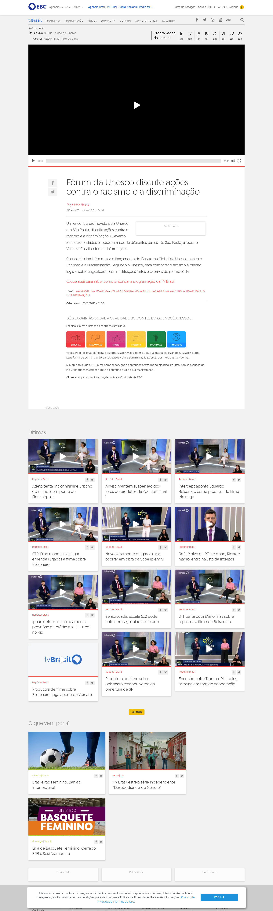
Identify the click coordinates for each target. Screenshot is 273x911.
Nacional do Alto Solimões (116, 860)
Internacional (150, 856)
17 (190, 34)
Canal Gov (222, 843)
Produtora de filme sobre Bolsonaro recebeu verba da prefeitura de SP (130, 684)
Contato (125, 21)
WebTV (170, 21)
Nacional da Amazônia (119, 854)
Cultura (146, 839)
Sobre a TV (108, 21)
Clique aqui (73, 377)
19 (207, 34)
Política (146, 864)
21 (223, 34)
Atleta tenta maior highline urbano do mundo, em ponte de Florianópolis (62, 491)
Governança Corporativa (39, 841)
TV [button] (67, 7)
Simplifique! (39, 854)
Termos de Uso (124, 901)
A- (219, 7)
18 (198, 34)
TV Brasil (112, 7)
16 (182, 34)
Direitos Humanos (153, 843)
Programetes (187, 847)
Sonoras (184, 856)
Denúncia (38, 850)
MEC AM (111, 870)
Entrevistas (185, 839)
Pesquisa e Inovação (154, 860)
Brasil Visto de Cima (66, 38)
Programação (74, 21)
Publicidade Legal (43, 863)
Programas (53, 21)
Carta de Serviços (184, 7)
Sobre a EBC (204, 7)
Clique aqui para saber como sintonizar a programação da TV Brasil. (120, 281)
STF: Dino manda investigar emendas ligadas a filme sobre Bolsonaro (59, 559)
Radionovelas (187, 852)
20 (215, 34)
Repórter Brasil (77, 205)
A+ (215, 7)
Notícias (184, 843)
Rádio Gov (222, 847)
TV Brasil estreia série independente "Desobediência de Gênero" (135, 784)
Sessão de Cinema (65, 33)
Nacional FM (113, 839)
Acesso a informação (45, 859)
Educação (148, 847)
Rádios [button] (77, 7)
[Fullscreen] (239, 161)
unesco (116, 290)
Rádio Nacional (128, 7)
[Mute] (233, 161)
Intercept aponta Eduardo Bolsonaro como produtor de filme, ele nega (209, 491)
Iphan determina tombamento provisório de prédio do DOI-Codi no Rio (61, 627)
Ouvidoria (232, 7)
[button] (136, 105)
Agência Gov (223, 839)
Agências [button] (56, 7)
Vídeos (92, 21)
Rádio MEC (145, 7)
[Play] (33, 161)
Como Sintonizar (146, 21)
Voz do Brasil (223, 852)
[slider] (133, 161)
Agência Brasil (96, 7)
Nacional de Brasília (118, 843)
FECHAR (219, 897)
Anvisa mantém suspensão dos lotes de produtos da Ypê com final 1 (136, 491)
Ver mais (136, 712)
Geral (145, 852)
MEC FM (110, 866)
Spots (182, 860)
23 (240, 34)
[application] (136, 105)
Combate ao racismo (92, 290)
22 (231, 34)
